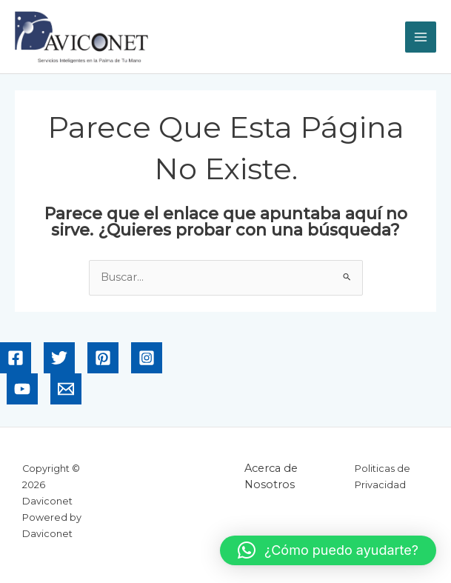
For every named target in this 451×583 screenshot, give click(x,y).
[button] (328, 550)
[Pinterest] (102, 357)
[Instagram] (146, 357)
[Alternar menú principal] (420, 37)
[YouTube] (22, 388)
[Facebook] (15, 357)
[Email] (65, 388)
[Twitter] (59, 357)
